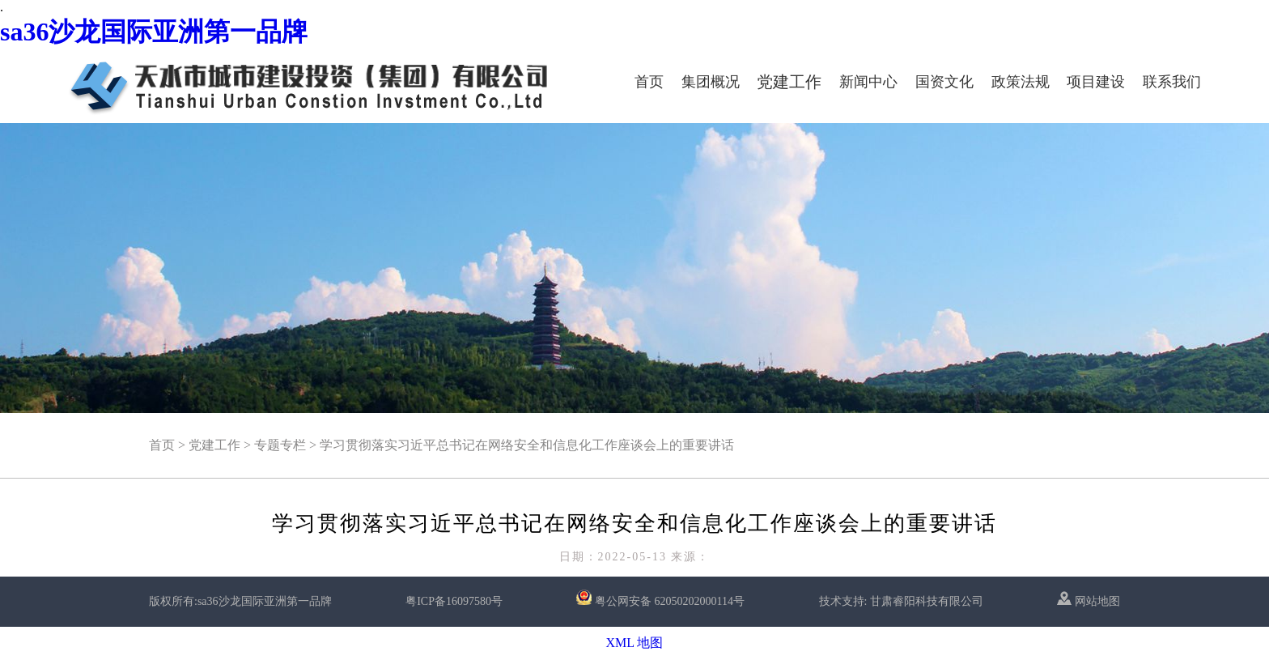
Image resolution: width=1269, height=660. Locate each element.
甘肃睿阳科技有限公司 (926, 601)
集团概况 (710, 82)
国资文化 (944, 82)
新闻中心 (868, 82)
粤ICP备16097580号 (454, 601)
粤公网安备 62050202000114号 (670, 601)
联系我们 (1172, 82)
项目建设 (1096, 82)
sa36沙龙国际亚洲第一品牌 (154, 31)
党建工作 (789, 82)
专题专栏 (280, 445)
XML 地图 (635, 642)
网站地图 (1088, 601)
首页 (649, 82)
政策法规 (1020, 82)
